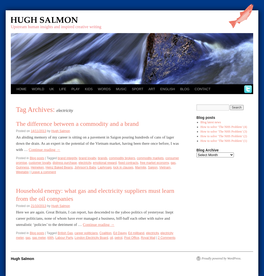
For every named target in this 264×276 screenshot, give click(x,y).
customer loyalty (40, 163)
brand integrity (67, 158)
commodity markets (150, 158)
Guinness (22, 167)
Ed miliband (136, 233)
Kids (89, 89)
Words (104, 89)
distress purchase (65, 163)
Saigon (153, 167)
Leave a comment (43, 172)
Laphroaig (104, 167)
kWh (50, 238)
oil (111, 238)
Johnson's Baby (85, 167)
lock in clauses (123, 167)
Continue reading (44, 150)
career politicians (86, 233)
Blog (184, 89)
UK (51, 89)
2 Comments (166, 238)
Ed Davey (119, 233)
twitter (248, 89)
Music (121, 89)
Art (151, 89)
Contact (203, 89)
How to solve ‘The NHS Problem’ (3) (224, 131)
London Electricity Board (91, 238)
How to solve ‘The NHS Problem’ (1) (224, 141)
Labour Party (64, 238)
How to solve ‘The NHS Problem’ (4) (224, 127)
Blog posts (37, 158)
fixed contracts (128, 163)
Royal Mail (148, 238)
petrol (118, 238)
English (167, 89)
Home (21, 89)
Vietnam (165, 167)
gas (173, 163)
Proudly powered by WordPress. (221, 258)
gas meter (39, 238)
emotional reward (105, 163)
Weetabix (22, 172)
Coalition (106, 233)
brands (102, 158)
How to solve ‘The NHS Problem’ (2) (224, 136)
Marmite (140, 167)
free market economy (154, 163)
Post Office (131, 238)
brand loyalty (87, 158)
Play (75, 89)
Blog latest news (211, 122)
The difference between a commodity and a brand (77, 123)
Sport (137, 89)
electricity (85, 163)
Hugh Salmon (59, 20)
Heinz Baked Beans (59, 167)
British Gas (65, 233)
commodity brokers (122, 158)
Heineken (37, 167)
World (38, 89)
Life (62, 89)
